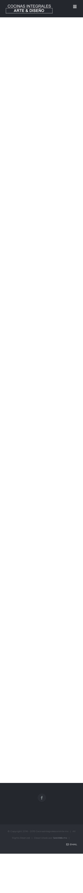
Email (71, 844)
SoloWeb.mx (60, 837)
